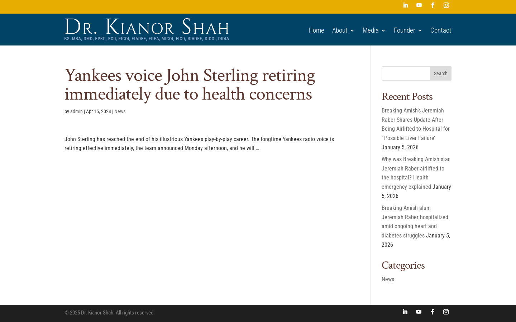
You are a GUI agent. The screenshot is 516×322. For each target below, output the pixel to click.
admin (76, 111)
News (119, 111)
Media (371, 30)
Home (316, 30)
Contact (441, 30)
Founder (404, 30)
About (340, 30)
